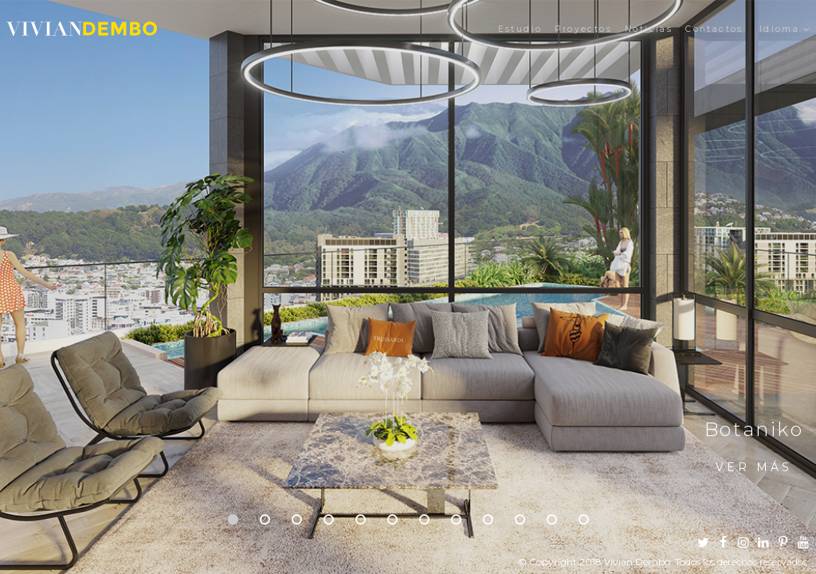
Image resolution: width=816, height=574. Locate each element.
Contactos (714, 29)
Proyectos (583, 29)
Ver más (754, 467)
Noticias (649, 29)
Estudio (520, 29)
